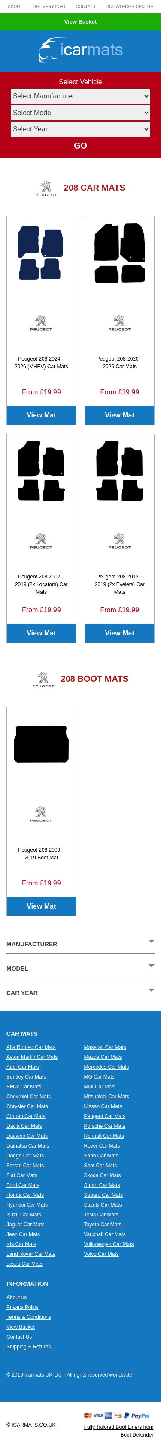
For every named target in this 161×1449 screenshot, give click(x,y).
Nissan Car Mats (103, 1106)
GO (80, 145)
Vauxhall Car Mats (105, 1234)
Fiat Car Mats (21, 1175)
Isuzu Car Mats (23, 1215)
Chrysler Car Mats (27, 1106)
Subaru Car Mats (103, 1195)
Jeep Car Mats (23, 1234)
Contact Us (19, 1337)
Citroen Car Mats (26, 1116)
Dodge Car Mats (25, 1156)
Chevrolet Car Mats (28, 1097)
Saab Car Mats (101, 1156)
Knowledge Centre (129, 6)
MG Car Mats (99, 1077)
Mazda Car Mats (103, 1057)
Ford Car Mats (22, 1185)
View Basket (80, 21)
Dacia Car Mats (24, 1126)
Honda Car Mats (25, 1195)
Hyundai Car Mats (27, 1205)
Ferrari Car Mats (25, 1166)
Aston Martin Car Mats (32, 1057)
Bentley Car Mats (26, 1077)
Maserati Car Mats (105, 1047)
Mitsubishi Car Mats (106, 1097)
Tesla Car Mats (101, 1215)
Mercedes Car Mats (106, 1067)
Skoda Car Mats (102, 1175)
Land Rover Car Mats (30, 1254)
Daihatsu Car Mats (27, 1146)
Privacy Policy (22, 1307)
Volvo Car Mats (101, 1254)
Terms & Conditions (28, 1317)
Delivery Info (49, 6)
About (15, 6)
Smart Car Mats (102, 1185)
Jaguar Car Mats (25, 1225)
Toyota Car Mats (103, 1225)
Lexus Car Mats (24, 1264)
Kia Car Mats (21, 1244)
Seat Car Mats (100, 1166)
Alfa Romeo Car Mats (31, 1047)
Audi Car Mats (22, 1067)
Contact (86, 6)
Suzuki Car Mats (103, 1205)
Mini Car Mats (100, 1087)
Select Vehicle (80, 82)
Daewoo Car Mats (27, 1136)
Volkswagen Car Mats (109, 1244)
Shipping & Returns (28, 1347)
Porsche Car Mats (104, 1126)
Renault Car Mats (104, 1136)
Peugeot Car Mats (105, 1116)
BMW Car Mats (23, 1087)
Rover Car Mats (102, 1146)
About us (16, 1297)
